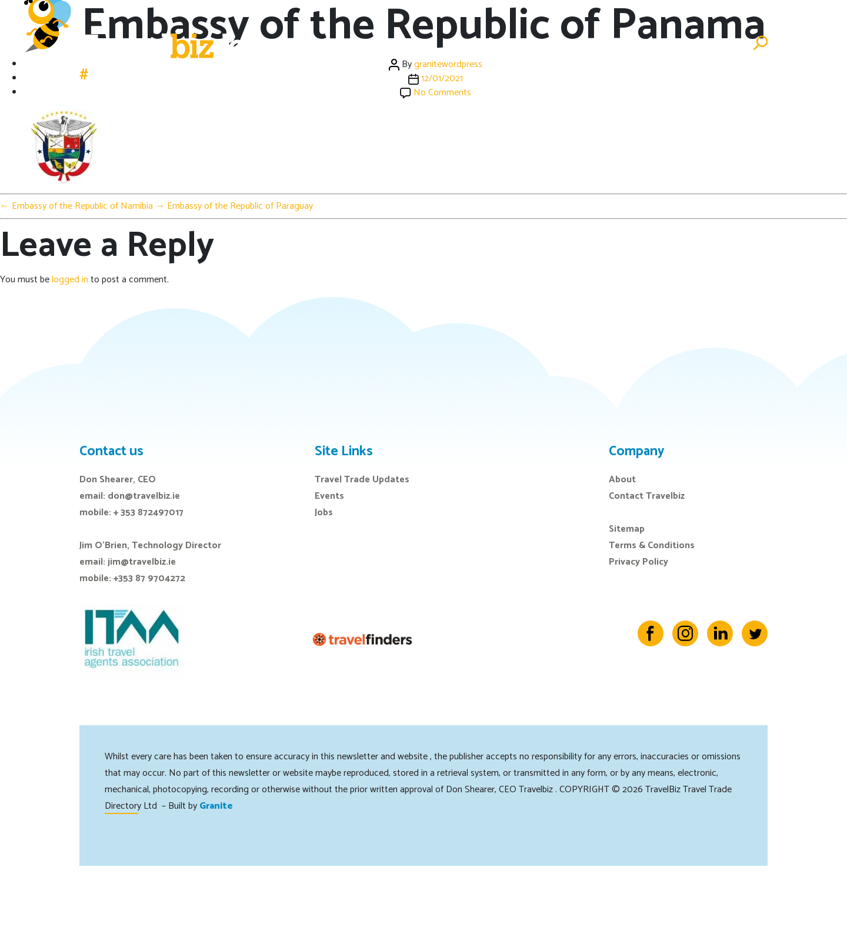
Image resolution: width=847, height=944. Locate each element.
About (622, 480)
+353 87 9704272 (149, 578)
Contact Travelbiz (647, 496)
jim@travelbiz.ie (142, 562)
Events (514, 43)
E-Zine (560, 43)
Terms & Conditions (652, 545)
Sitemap (627, 529)
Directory (650, 43)
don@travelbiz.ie (144, 496)
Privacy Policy (638, 562)
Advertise (713, 43)
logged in (70, 280)
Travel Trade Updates (362, 480)
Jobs (599, 43)
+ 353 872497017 (149, 513)
